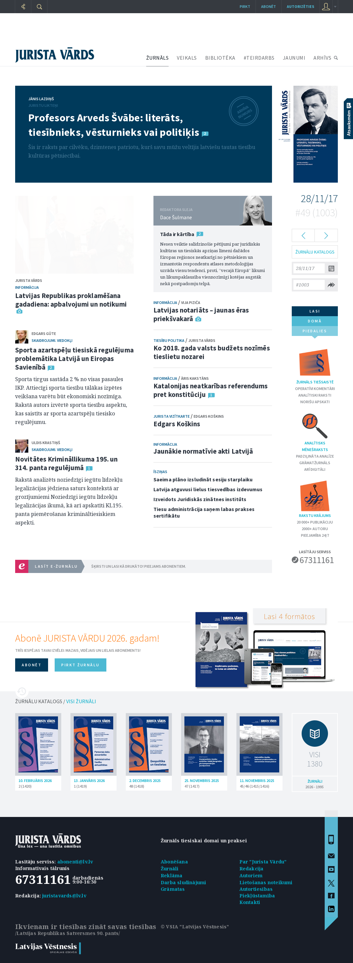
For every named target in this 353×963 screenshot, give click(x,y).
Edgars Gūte (44, 333)
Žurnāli (169, 868)
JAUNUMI (294, 57)
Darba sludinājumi (183, 882)
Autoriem (251, 875)
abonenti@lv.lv (75, 861)
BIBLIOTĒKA (220, 57)
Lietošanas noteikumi (266, 882)
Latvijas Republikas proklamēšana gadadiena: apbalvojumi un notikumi (71, 300)
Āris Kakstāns (195, 378)
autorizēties (300, 6)
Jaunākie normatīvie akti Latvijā (203, 451)
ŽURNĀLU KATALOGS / (55, 701)
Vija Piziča (190, 302)
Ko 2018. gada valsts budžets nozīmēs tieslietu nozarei (211, 352)
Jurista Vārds (28, 280)
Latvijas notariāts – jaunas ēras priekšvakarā (201, 314)
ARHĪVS (322, 57)
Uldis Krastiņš (46, 442)
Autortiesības (256, 889)
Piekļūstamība (257, 895)
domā (315, 320)
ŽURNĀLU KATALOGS (315, 252)
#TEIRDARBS (259, 57)
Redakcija (251, 868)
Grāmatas (173, 889)
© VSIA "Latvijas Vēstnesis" (195, 926)
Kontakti (249, 902)
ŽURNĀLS (157, 57)
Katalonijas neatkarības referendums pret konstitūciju (210, 390)
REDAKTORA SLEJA (176, 209)
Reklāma (171, 875)
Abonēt (268, 6)
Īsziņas (160, 471)
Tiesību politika (168, 340)
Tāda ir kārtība (177, 234)
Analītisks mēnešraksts (315, 432)
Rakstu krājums (314, 498)
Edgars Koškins (209, 416)
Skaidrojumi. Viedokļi (52, 340)
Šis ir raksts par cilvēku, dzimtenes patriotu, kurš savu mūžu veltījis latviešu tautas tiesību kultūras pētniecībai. (141, 151)
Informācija (27, 287)
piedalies (315, 332)
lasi (315, 311)
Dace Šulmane (176, 217)
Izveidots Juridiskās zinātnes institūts (199, 499)
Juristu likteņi (43, 105)
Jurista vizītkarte (171, 416)
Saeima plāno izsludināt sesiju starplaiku (203, 479)
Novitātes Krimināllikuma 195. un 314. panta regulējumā (66, 463)
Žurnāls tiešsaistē (315, 365)
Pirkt (245, 6)
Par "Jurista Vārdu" (263, 861)
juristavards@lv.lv (64, 895)
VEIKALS (187, 57)
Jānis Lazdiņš (41, 98)
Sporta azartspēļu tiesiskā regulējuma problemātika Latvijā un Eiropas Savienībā (74, 359)
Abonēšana (174, 861)
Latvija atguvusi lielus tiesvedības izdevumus (208, 489)
